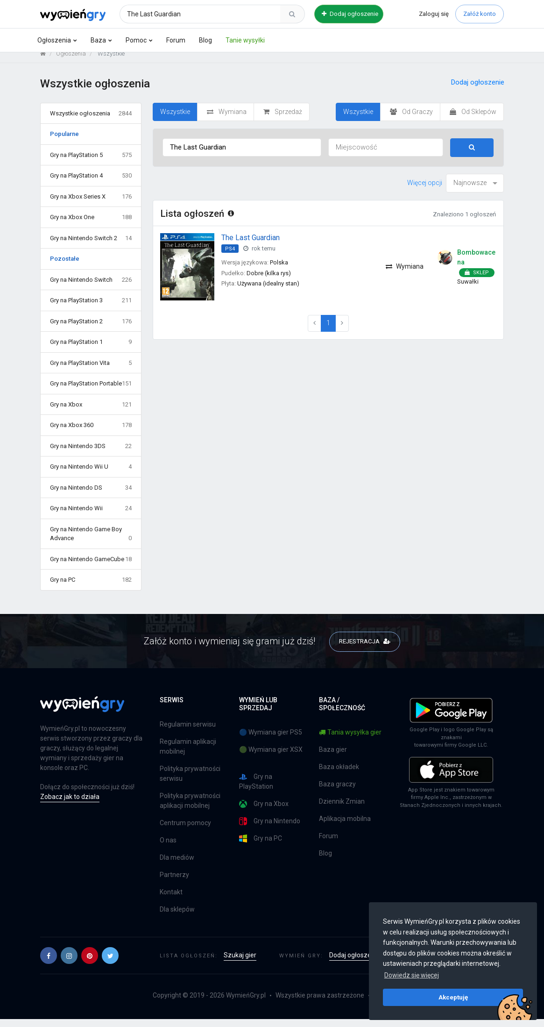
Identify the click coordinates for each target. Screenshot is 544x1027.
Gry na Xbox (91, 411)
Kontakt (171, 900)
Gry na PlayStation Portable (91, 391)
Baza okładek (339, 774)
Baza (98, 40)
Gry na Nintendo (269, 829)
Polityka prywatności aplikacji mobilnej (190, 808)
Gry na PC (91, 587)
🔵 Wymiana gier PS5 (270, 739)
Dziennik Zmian (342, 809)
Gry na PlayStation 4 (91, 183)
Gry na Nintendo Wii (91, 516)
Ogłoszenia (54, 40)
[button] (48, 963)
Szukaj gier (240, 963)
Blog (205, 40)
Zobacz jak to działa (69, 804)
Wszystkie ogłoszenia (91, 120)
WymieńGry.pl (246, 1003)
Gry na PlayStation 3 (91, 308)
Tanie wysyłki (245, 40)
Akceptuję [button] (453, 997)
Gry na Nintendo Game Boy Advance (91, 541)
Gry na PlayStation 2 (91, 328)
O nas (168, 848)
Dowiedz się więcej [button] (411, 975)
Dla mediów (177, 865)
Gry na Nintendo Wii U (91, 474)
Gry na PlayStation (256, 789)
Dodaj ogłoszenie (350, 13)
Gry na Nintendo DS (91, 494)
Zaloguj (434, 13)
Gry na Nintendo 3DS (91, 453)
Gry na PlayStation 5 (91, 162)
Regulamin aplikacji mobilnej (188, 754)
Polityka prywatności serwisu (190, 781)
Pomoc (136, 40)
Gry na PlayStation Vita (91, 370)
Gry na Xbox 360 (91, 432)
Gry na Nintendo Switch (91, 287)
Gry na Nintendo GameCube (91, 566)
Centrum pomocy (185, 830)
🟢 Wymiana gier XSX (271, 757)
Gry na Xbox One (91, 224)
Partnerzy (174, 882)
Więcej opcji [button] (424, 189)
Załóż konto (479, 13)
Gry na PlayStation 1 (91, 349)
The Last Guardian (250, 244)
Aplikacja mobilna (345, 826)
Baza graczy (337, 791)
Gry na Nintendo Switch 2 (91, 245)
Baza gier (333, 757)
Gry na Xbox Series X (91, 203)
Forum (175, 40)
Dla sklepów (177, 917)
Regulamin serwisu (188, 732)
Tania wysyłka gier (350, 739)
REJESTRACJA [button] (365, 648)
